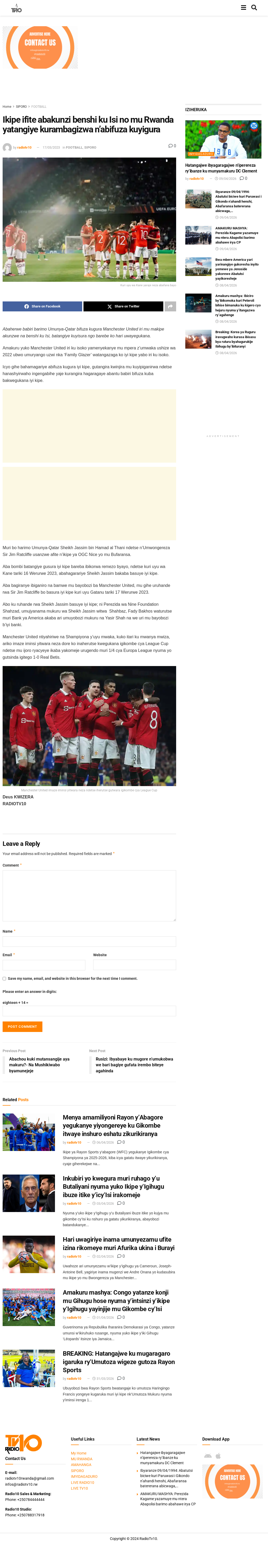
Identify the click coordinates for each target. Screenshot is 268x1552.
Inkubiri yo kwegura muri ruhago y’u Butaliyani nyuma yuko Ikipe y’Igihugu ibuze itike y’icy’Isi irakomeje (113, 1186)
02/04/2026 (103, 1256)
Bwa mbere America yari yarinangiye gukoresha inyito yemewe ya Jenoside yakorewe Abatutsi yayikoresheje (237, 269)
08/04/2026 (226, 285)
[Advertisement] (174, 63)
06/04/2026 (103, 1142)
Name (9, 931)
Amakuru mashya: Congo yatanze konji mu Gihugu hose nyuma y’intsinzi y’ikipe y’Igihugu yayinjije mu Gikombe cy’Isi (116, 1300)
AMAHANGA (81, 1465)
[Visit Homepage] (16, 8)
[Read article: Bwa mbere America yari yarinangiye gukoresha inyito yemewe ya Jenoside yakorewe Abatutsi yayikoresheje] (198, 266)
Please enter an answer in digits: (30, 991)
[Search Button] (254, 8)
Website (100, 955)
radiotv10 (24, 147)
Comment (12, 865)
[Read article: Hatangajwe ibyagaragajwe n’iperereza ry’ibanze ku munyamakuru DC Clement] (223, 139)
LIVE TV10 (79, 1488)
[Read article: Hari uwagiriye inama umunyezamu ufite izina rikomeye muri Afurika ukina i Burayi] (29, 1254)
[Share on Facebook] (42, 306)
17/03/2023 (51, 147)
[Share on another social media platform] (170, 306)
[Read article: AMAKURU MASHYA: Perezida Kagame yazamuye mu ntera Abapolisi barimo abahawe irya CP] (198, 235)
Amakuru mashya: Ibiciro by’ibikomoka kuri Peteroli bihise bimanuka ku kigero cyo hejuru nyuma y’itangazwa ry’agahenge (238, 305)
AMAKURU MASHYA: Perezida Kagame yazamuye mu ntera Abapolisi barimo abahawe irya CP (168, 1499)
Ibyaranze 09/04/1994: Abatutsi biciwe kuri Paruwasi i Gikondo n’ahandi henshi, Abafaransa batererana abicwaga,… (238, 201)
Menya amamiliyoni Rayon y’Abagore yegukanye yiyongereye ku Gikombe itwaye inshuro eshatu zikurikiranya (113, 1125)
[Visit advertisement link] (40, 47)
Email (9, 955)
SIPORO (21, 107)
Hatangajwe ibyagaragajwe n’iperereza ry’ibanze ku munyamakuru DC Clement (162, 1458)
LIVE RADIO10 (82, 1482)
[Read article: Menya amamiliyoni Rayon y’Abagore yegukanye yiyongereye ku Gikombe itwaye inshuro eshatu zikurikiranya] (29, 1132)
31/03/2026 (103, 1379)
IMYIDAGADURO (201, 154)
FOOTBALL (38, 107)
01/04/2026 (103, 1318)
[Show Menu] (243, 8)
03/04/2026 (103, 1203)
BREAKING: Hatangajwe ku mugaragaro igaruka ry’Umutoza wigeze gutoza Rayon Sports (119, 1361)
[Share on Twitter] (123, 306)
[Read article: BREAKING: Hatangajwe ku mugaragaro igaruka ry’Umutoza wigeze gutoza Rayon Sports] (29, 1368)
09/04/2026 (225, 179)
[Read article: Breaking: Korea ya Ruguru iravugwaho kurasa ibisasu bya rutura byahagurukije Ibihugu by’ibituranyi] (198, 339)
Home (7, 107)
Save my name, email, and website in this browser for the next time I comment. (73, 978)
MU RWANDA (81, 1459)
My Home (78, 1453)
